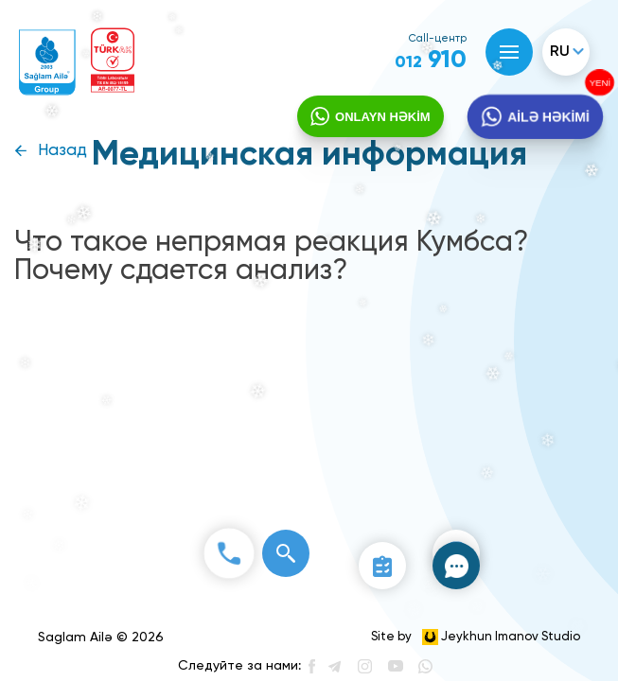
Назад (62, 151)
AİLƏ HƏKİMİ (548, 117)
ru (560, 52)
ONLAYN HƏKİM (383, 117)
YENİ (601, 82)
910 (431, 60)
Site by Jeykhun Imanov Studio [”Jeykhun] (475, 637)
